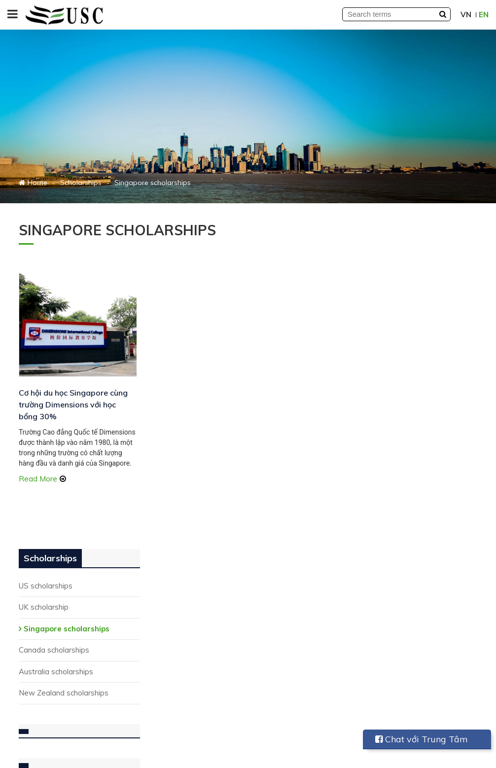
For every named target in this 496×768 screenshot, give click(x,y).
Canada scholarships (409, 324)
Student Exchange (168, 606)
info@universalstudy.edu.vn (79, 659)
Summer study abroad (175, 619)
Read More (38, 475)
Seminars (271, 648)
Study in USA (159, 593)
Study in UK (157, 659)
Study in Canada (165, 646)
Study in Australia (167, 633)
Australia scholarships (411, 345)
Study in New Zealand (175, 673)
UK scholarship (399, 281)
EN (484, 14)
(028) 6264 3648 (62, 633)
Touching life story (286, 674)
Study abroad (278, 661)
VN (466, 14)
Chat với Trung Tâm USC (421, 741)
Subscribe (112, 718)
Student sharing (282, 593)
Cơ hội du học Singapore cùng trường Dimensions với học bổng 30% (70, 390)
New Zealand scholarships (418, 367)
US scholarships (400, 259)
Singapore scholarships (421, 302)
